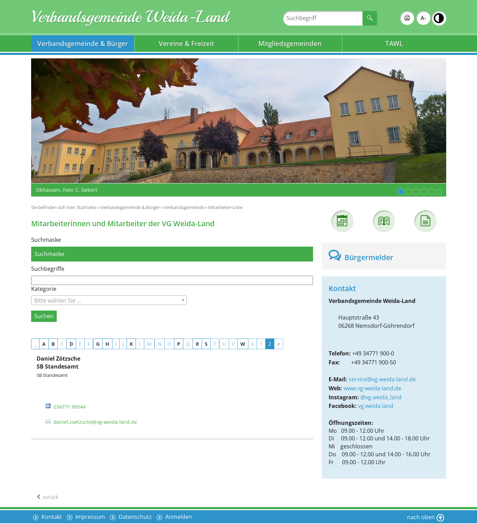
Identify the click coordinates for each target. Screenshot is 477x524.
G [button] (98, 344)
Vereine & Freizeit (186, 43)
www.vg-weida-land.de (372, 388)
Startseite (87, 207)
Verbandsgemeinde (184, 207)
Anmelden (178, 517)
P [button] (178, 344)
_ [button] (35, 344)
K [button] (131, 344)
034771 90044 (69, 406)
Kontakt (51, 517)
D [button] (71, 344)
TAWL (394, 43)
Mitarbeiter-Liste (225, 207)
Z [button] (269, 344)
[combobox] (109, 300)
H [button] (107, 344)
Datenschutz (134, 517)
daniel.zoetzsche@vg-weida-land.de (95, 422)
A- (423, 18)
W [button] (242, 344)
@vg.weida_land (381, 397)
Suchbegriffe (47, 269)
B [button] (53, 344)
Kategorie (43, 289)
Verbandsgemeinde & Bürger (82, 43)
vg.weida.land (375, 406)
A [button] (44, 344)
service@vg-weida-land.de (382, 379)
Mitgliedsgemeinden (290, 43)
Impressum (89, 517)
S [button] (206, 344)
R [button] (197, 344)
